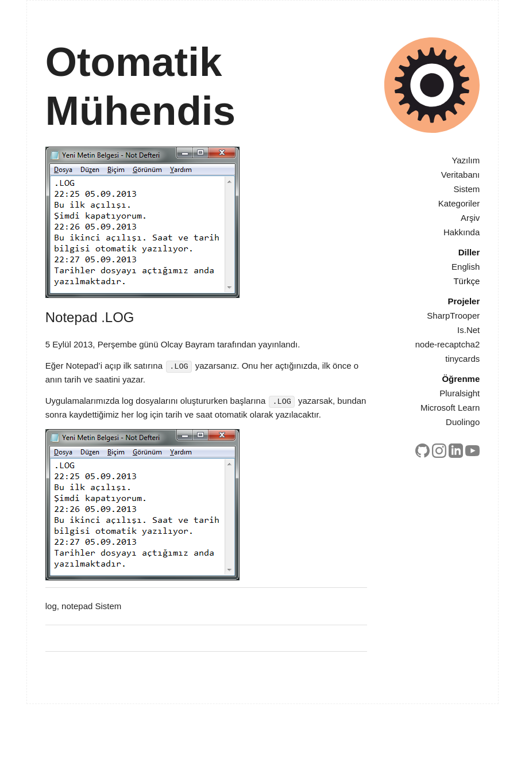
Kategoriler (459, 203)
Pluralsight (459, 393)
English (465, 266)
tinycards (462, 359)
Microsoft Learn (450, 407)
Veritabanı (460, 174)
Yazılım (465, 160)
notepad (76, 605)
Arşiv (470, 218)
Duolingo (463, 422)
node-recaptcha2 (447, 344)
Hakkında (461, 232)
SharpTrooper (453, 315)
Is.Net (468, 330)
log (51, 605)
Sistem (466, 189)
